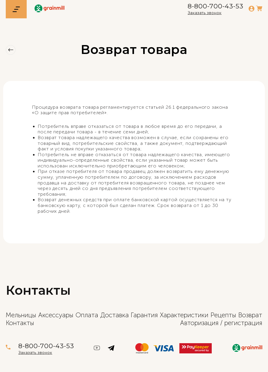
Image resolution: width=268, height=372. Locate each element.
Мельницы (21, 315)
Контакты (20, 323)
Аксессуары (55, 315)
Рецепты (223, 315)
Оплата (86, 315)
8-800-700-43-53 (215, 6)
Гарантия (144, 315)
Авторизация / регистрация (221, 323)
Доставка (114, 315)
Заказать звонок (205, 12)
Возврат (250, 315)
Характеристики (184, 315)
